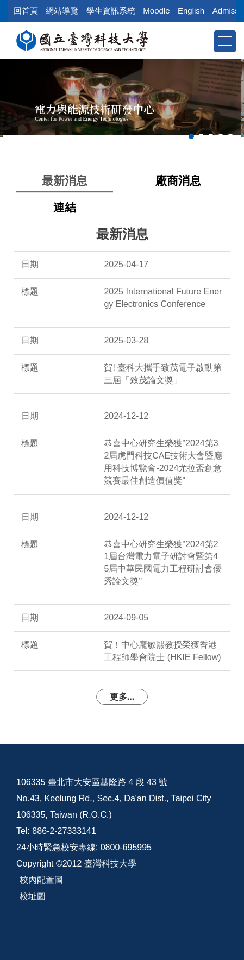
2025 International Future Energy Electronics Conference (163, 298)
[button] (205, 40)
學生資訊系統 (110, 10)
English (191, 10)
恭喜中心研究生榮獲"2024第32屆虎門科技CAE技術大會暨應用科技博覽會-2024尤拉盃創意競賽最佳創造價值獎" (163, 461)
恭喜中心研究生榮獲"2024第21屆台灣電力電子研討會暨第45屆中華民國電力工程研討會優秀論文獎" (163, 562)
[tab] (191, 136)
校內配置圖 (41, 879)
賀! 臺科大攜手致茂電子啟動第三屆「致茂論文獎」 (163, 374)
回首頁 (26, 10)
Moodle (156, 10)
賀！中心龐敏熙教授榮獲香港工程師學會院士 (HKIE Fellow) (162, 651)
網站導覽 (62, 10)
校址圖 (33, 896)
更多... (122, 696)
